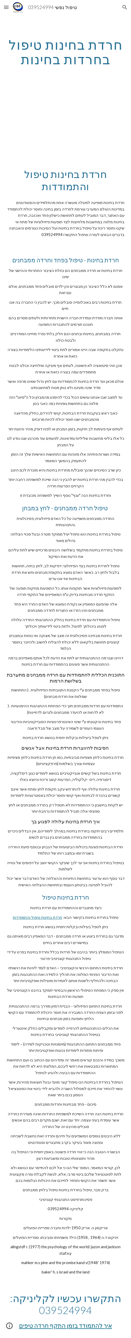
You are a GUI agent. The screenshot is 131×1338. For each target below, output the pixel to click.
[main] (65, 51)
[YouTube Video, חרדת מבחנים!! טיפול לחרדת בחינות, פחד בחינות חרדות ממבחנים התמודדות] (65, 123)
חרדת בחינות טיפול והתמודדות (37, 917)
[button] (6, 7)
